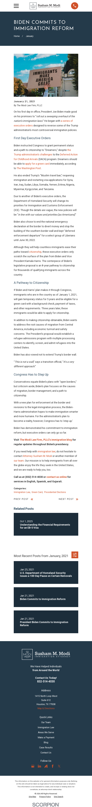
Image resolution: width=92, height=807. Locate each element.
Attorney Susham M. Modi (37, 455)
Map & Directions (46, 708)
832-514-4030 (46, 681)
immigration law (46, 451)
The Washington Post (29, 168)
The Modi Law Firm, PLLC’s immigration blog (46, 439)
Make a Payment (46, 737)
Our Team (46, 722)
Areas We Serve (46, 732)
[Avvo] (45, 766)
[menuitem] (32, 796)
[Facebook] (52, 766)
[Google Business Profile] (32, 766)
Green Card (37, 492)
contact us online (56, 476)
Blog (46, 742)
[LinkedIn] (39, 766)
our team (19, 460)
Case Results (46, 747)
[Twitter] (59, 766)
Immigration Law (22, 492)
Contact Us (46, 752)
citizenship (35, 251)
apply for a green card (37, 163)
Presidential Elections (55, 492)
